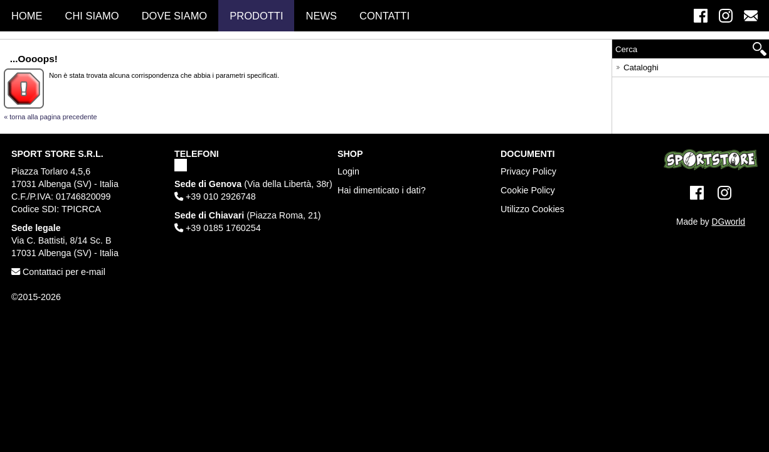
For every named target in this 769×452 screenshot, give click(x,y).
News (321, 15)
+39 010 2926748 (215, 196)
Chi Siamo (92, 15)
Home (27, 15)
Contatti (384, 15)
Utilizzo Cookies (533, 209)
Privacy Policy (528, 171)
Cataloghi (636, 65)
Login (348, 171)
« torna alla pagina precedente (50, 117)
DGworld (728, 222)
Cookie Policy (528, 190)
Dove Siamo (175, 15)
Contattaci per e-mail (58, 272)
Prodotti (256, 15)
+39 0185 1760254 (217, 228)
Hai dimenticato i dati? (381, 190)
